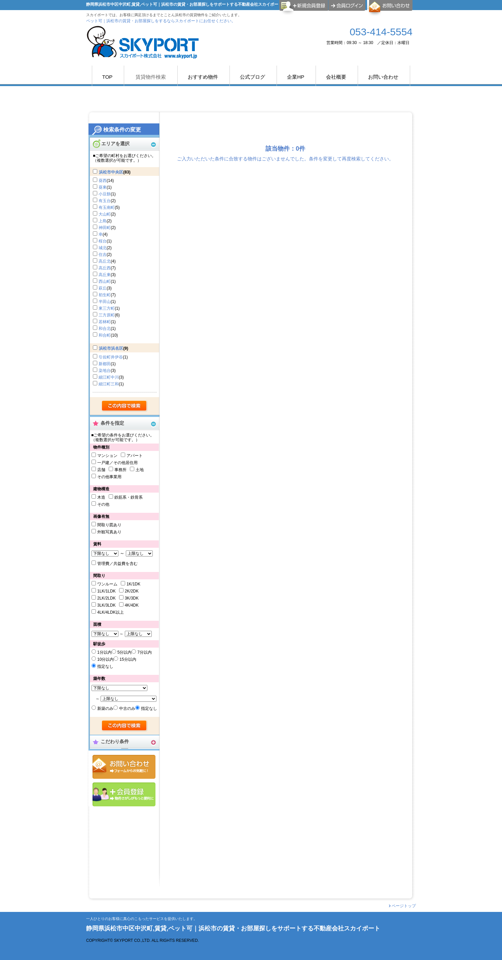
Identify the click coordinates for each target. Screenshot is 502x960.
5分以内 (124, 652)
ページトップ (404, 906)
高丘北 (105, 261)
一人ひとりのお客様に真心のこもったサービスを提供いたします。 (141, 919)
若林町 (105, 321)
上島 (103, 221)
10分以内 (105, 659)
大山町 (105, 214)
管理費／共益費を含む (117, 563)
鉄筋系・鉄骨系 (128, 497)
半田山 (105, 301)
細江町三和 (109, 384)
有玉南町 (107, 207)
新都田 (105, 363)
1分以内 (104, 652)
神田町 (105, 227)
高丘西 (105, 268)
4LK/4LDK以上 (110, 612)
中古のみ (127, 708)
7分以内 (144, 652)
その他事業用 (109, 476)
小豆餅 (105, 194)
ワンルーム (107, 584)
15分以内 (127, 659)
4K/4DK (132, 605)
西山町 (105, 281)
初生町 (105, 295)
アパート (135, 455)
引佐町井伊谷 (111, 357)
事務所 (120, 469)
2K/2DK (132, 591)
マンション (107, 455)
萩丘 (103, 288)
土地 (140, 469)
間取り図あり (109, 525)
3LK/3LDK (106, 605)
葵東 (103, 187)
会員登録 (124, 794)
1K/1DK (133, 584)
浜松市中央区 (111, 172)
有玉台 (105, 200)
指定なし (105, 666)
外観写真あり (109, 532)
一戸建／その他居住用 (117, 462)
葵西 (103, 180)
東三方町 (107, 308)
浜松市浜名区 (111, 348)
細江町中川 (109, 377)
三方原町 (107, 315)
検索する (124, 406)
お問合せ (124, 767)
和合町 (105, 335)
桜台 (103, 241)
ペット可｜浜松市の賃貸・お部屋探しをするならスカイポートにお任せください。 (161, 20)
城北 (103, 247)
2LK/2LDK (106, 598)
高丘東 (105, 274)
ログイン (346, 5)
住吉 (103, 254)
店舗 (101, 469)
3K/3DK (132, 598)
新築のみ (105, 708)
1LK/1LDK (106, 591)
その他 (103, 504)
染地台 (105, 370)
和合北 (105, 328)
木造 (101, 497)
